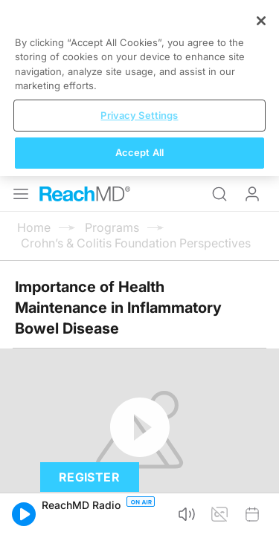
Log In (252, 18)
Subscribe (154, 347)
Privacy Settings (139, 487)
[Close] (261, 392)
